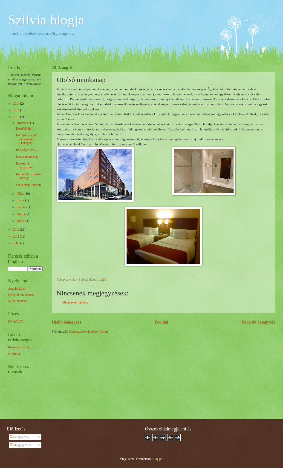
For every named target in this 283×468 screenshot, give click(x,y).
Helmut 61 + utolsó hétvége (28, 176)
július (21, 193)
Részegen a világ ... (20, 347)
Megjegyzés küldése (75, 302)
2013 (16, 117)
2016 (16, 103)
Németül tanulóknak (21, 295)
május (21, 200)
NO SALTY (15, 321)
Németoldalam (17, 301)
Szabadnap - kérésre (28, 185)
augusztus (23, 123)
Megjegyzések (21, 445)
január (21, 221)
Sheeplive (14, 354)
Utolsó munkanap (27, 157)
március (22, 207)
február (22, 214)
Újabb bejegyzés (66, 322)
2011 (16, 236)
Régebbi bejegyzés (258, 322)
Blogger (157, 459)
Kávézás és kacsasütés (24, 165)
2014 (16, 110)
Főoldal (161, 322)
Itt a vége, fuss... (26, 150)
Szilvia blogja (46, 19)
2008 (16, 243)
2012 (16, 229)
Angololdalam (17, 288)
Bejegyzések (19, 437)
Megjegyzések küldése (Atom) (88, 331)
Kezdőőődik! (24, 128)
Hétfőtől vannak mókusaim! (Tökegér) (26, 139)
